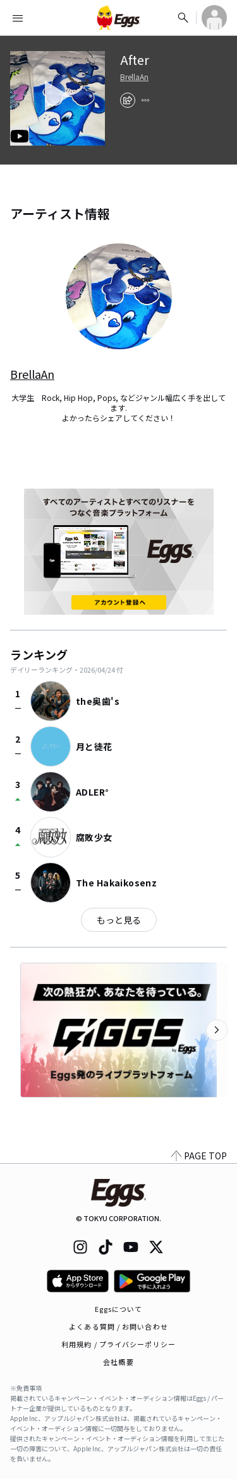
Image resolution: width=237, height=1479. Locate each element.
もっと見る (119, 920)
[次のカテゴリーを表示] (217, 1030)
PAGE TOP (199, 1155)
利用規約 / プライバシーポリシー (118, 1344)
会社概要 (118, 1362)
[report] (145, 100)
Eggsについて (119, 1309)
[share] (127, 100)
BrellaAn (134, 77)
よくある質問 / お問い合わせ (118, 1326)
